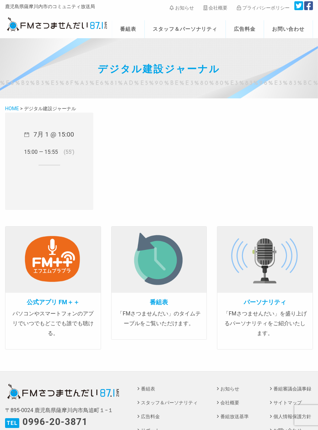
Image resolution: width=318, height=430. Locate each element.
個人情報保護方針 (292, 417)
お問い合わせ (288, 29)
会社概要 (215, 7)
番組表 (128, 29)
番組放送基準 (234, 417)
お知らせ (182, 7)
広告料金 (244, 29)
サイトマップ (287, 403)
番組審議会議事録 (292, 389)
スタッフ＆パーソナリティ (185, 29)
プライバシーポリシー (263, 7)
